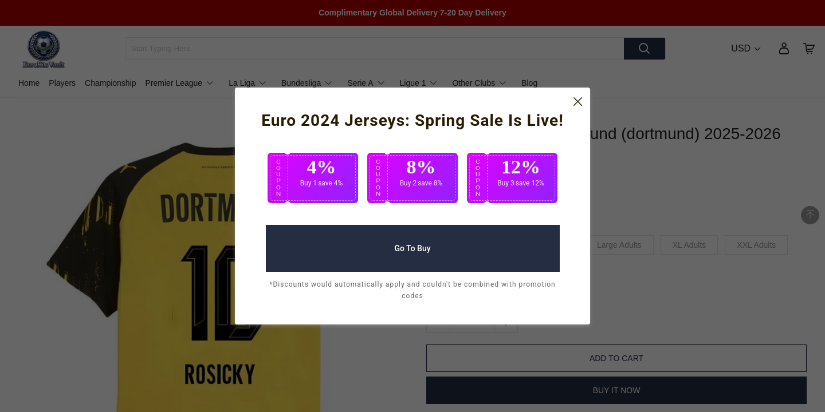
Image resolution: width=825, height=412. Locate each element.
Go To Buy (412, 243)
